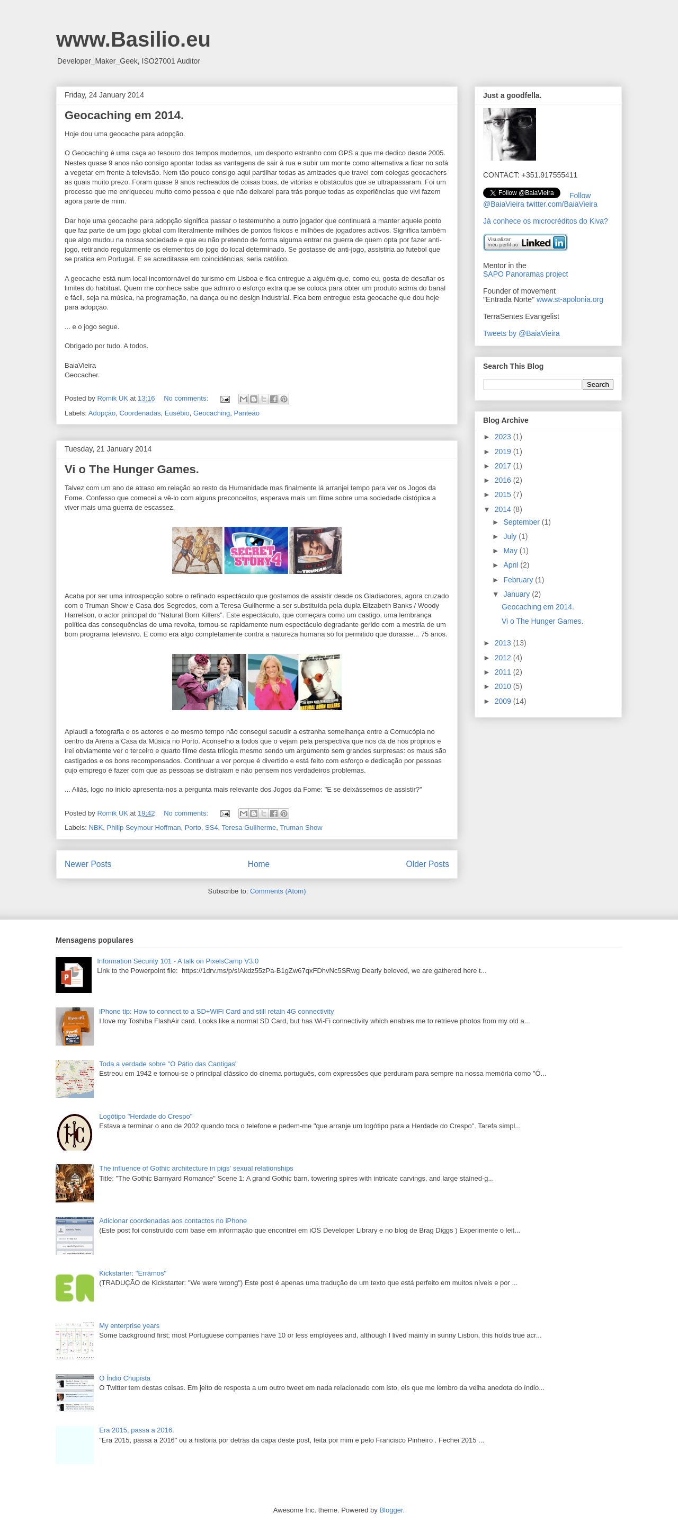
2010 (504, 686)
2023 (504, 436)
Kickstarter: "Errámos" (132, 1273)
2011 (504, 672)
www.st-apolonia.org (570, 299)
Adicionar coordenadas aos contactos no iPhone (173, 1221)
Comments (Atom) (278, 891)
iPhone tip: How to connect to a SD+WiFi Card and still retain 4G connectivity (216, 1011)
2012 (504, 657)
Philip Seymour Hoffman (144, 827)
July (511, 536)
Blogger (391, 1510)
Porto (193, 827)
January (517, 594)
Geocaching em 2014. (124, 115)
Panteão (247, 413)
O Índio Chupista (124, 1378)
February (519, 580)
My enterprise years (129, 1326)
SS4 (211, 827)
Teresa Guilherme (249, 827)
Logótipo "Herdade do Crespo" (145, 1116)
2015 (504, 494)
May (511, 550)
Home (259, 864)
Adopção (101, 413)
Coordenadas (139, 413)
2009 (504, 701)
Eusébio (177, 413)
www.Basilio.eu (133, 39)
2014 (504, 509)
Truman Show (301, 827)
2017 (504, 466)
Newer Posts (88, 864)
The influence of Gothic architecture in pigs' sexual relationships (196, 1168)
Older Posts (427, 864)
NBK (96, 827)
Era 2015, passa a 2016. (136, 1430)
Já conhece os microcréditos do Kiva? (545, 221)
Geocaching (211, 413)
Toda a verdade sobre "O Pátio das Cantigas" (168, 1064)
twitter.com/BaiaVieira (562, 204)
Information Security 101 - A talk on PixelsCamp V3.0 (177, 961)
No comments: (187, 398)
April (511, 565)
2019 (504, 451)
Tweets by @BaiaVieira (521, 333)
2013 (504, 643)
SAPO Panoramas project (525, 274)
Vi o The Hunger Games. (132, 469)
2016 (504, 480)
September (522, 522)
